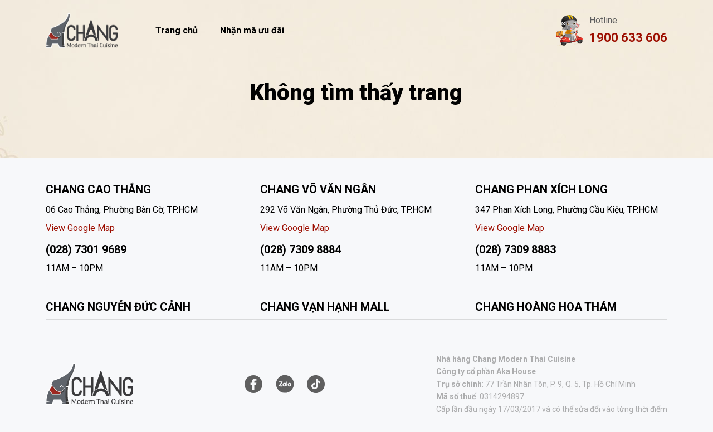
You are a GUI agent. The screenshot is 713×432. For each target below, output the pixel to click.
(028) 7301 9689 (86, 249)
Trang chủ (176, 30)
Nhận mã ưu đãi (252, 30)
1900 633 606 (628, 38)
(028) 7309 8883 (515, 249)
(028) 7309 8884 (300, 249)
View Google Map (80, 228)
